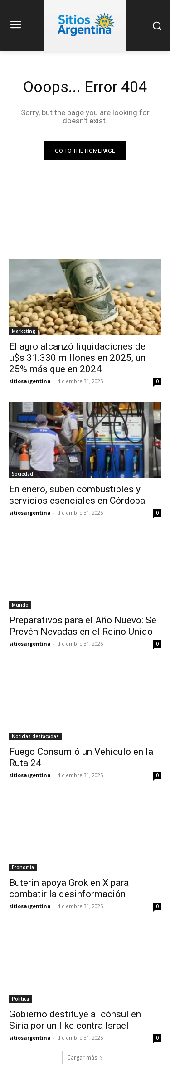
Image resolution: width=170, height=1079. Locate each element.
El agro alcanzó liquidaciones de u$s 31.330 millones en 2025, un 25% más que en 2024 (77, 357)
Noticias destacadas (35, 736)
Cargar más (85, 1057)
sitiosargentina (30, 381)
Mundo (20, 605)
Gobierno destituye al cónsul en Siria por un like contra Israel (75, 1020)
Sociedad (22, 474)
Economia (23, 867)
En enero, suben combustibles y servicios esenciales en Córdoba (77, 495)
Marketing (23, 331)
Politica (20, 999)
